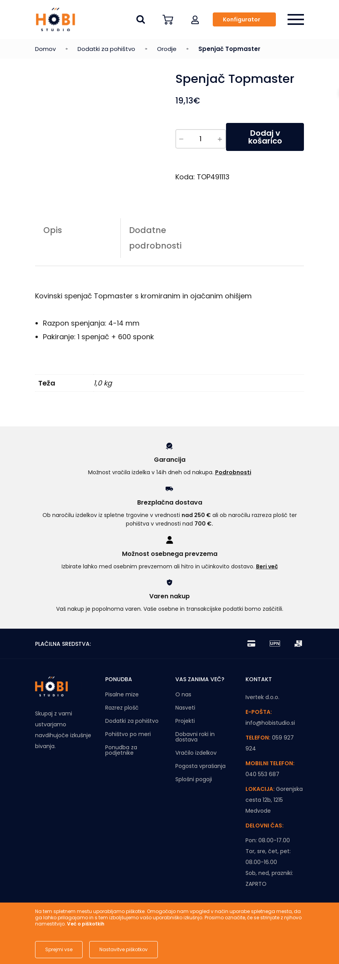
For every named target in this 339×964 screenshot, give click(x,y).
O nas (183, 694)
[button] (195, 19)
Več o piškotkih (85, 923)
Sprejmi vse (58, 949)
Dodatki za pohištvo (106, 49)
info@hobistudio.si (270, 723)
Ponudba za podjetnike (121, 750)
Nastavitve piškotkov (123, 949)
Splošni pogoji (193, 779)
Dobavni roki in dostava (195, 736)
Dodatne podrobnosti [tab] (155, 238)
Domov (45, 49)
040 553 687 (262, 774)
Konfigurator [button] (241, 19)
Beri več (267, 566)
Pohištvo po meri (128, 734)
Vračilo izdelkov (196, 753)
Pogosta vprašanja (200, 766)
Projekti (185, 721)
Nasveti (185, 708)
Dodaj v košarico (265, 137)
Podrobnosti (233, 472)
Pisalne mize (122, 694)
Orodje (167, 49)
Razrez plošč (122, 708)
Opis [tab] (52, 230)
